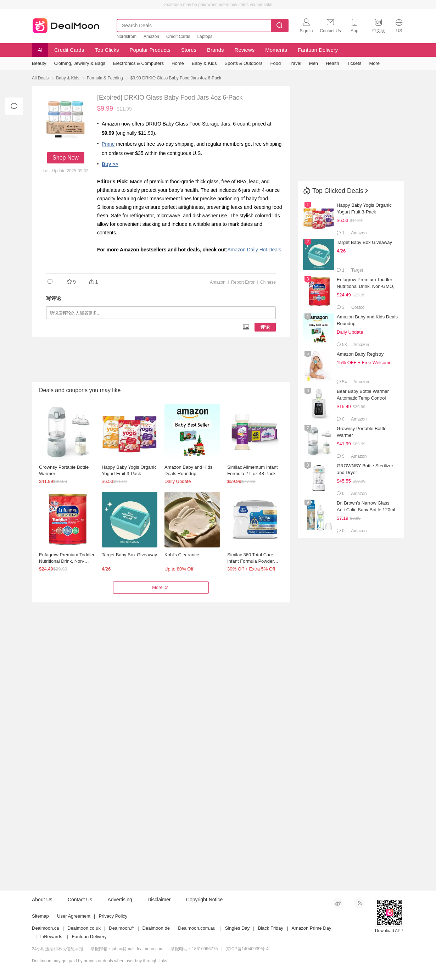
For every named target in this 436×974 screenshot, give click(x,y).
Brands (215, 50)
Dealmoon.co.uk (84, 928)
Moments (276, 50)
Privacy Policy (113, 916)
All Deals (40, 78)
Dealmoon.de (156, 928)
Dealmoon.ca (45, 928)
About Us (42, 899)
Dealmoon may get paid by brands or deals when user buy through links (99, 960)
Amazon (151, 36)
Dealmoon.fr (121, 928)
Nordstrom (126, 36)
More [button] (161, 587)
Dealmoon (66, 24)
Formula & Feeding (105, 78)
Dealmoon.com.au (197, 928)
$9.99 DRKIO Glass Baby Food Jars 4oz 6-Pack (175, 78)
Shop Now (65, 158)
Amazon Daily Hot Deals (254, 249)
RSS (359, 903)
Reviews (245, 50)
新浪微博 (337, 903)
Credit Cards (178, 36)
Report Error (243, 282)
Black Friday (271, 928)
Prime (108, 144)
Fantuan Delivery (318, 50)
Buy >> (110, 164)
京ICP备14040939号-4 (247, 948)
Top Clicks (107, 50)
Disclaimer (159, 899)
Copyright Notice (204, 899)
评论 (265, 327)
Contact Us (80, 899)
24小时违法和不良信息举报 (57, 948)
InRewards (51, 936)
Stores (188, 50)
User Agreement (73, 916)
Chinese (268, 282)
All (40, 50)
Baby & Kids (67, 78)
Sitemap (40, 916)
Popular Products (150, 50)
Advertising (120, 899)
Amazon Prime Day (311, 928)
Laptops (204, 36)
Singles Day (237, 928)
